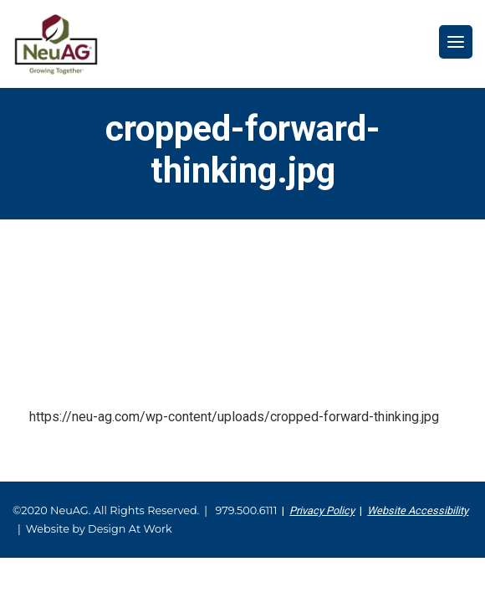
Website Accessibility (417, 510)
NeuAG (56, 44)
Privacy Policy (322, 510)
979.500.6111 (246, 510)
